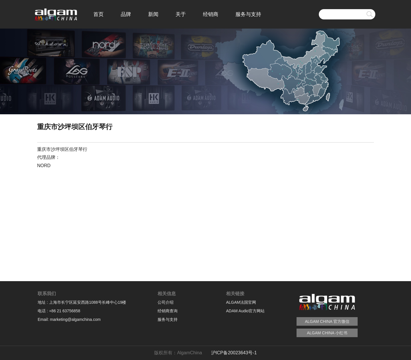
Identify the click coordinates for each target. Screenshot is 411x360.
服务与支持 (248, 14)
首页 (98, 14)
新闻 (153, 14)
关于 (181, 14)
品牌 (126, 14)
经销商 (210, 14)
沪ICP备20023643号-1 (234, 352)
